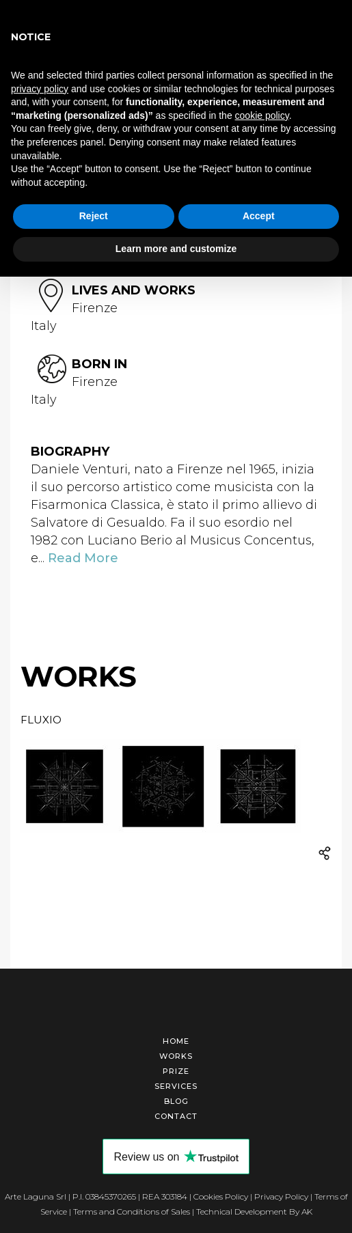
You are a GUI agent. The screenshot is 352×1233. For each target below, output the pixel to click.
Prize (176, 1071)
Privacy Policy (281, 1196)
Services (176, 1086)
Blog (176, 1101)
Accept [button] (259, 215)
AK (306, 1211)
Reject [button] (93, 215)
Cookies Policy (220, 1196)
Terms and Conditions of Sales (131, 1211)
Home (176, 1041)
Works (176, 1056)
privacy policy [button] (39, 88)
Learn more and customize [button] (176, 248)
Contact (176, 1116)
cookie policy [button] (262, 115)
